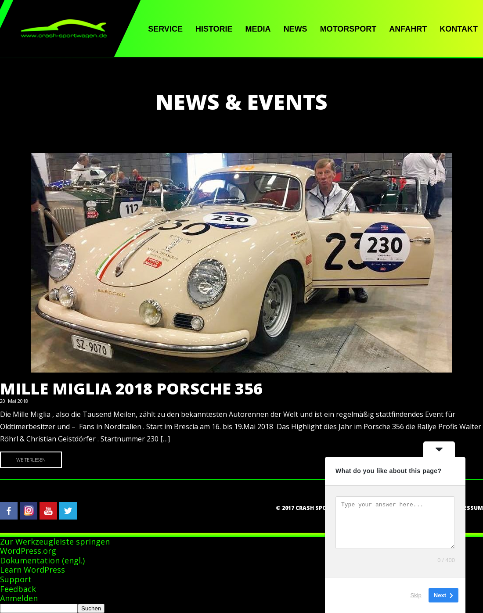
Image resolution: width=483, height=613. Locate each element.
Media (258, 29)
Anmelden (19, 598)
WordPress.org (28, 550)
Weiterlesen (31, 459)
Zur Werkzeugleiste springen (55, 541)
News (295, 29)
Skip (416, 595)
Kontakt (459, 29)
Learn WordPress (32, 569)
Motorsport (348, 29)
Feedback (18, 589)
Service (165, 29)
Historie (214, 29)
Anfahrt (408, 29)
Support (16, 579)
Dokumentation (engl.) (42, 560)
